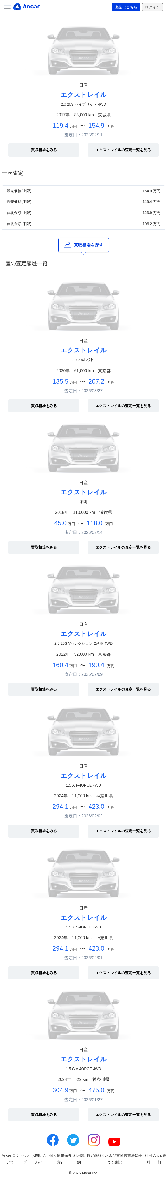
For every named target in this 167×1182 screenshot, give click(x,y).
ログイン (152, 7)
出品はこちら (126, 7)
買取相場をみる (44, 150)
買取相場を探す (83, 244)
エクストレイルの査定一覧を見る (123, 150)
